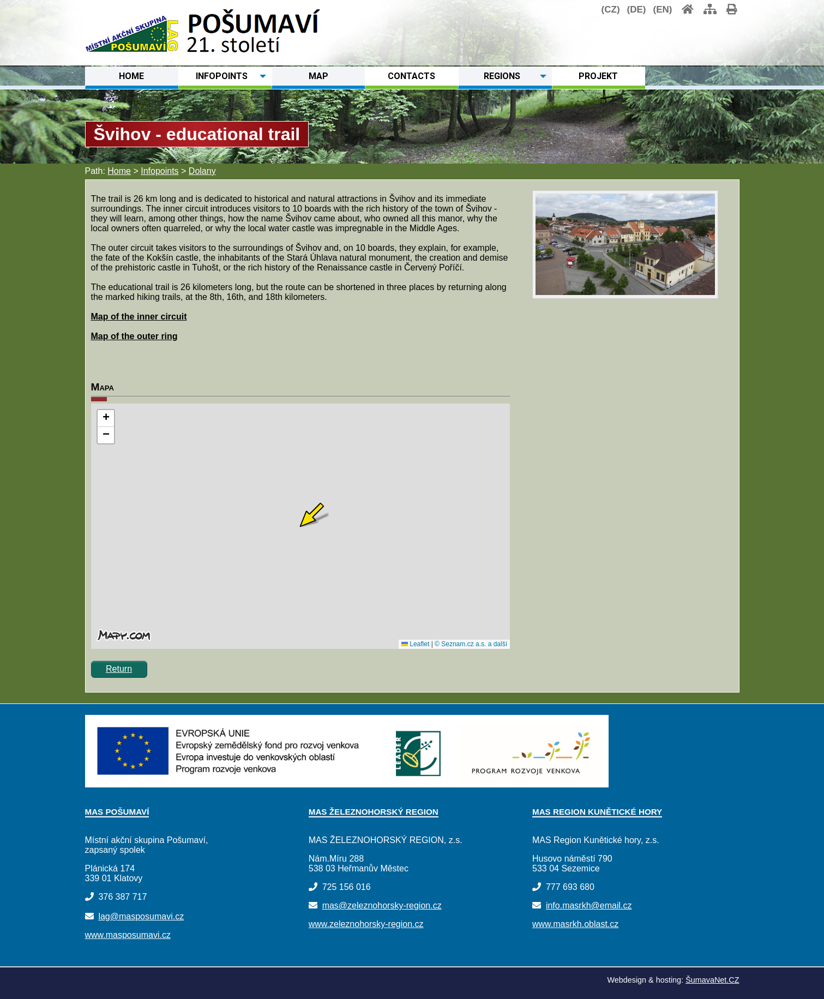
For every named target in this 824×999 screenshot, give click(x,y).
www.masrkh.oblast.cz (575, 924)
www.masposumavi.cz (128, 935)
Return (119, 668)
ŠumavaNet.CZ (712, 980)
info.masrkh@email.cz (589, 905)
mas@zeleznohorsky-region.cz (382, 905)
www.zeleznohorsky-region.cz (366, 924)
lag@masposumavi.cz (141, 916)
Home (119, 171)
